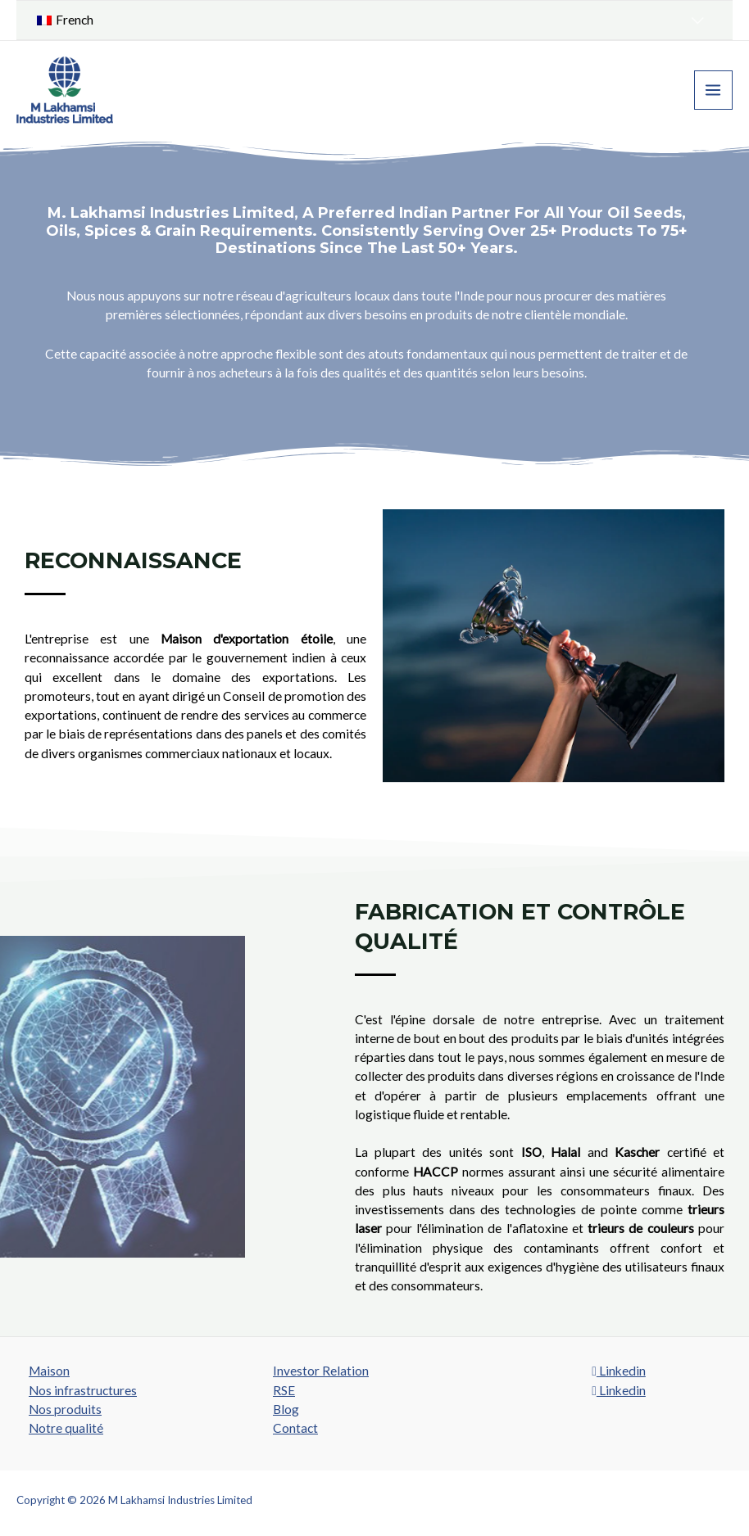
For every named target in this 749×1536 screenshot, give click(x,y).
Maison (49, 1370)
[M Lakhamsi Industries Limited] (65, 90)
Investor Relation (321, 1370)
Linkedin (619, 1370)
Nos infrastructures (83, 1390)
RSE (284, 1390)
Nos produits (65, 1409)
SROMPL (711, 1500)
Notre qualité (66, 1428)
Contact (295, 1428)
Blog (286, 1409)
